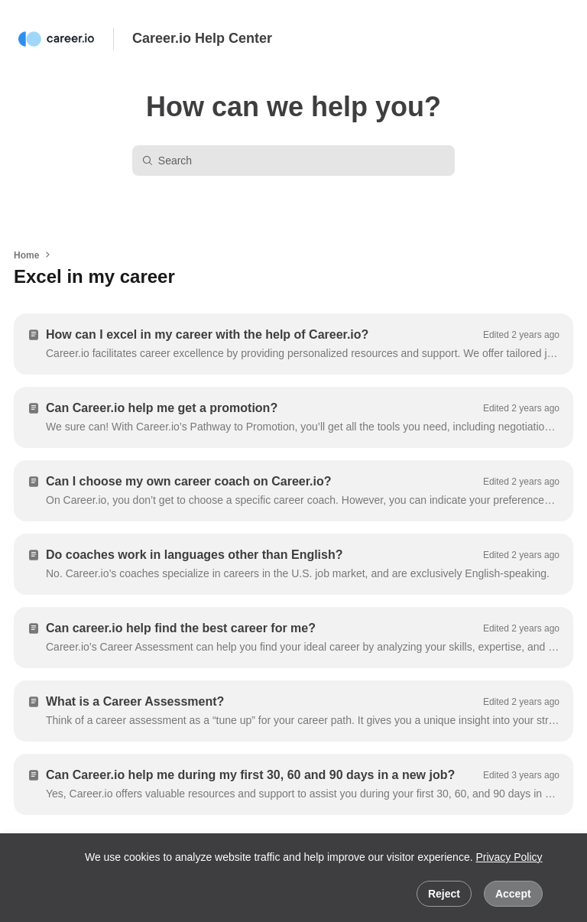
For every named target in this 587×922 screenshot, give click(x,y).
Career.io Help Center (202, 38)
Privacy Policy (508, 857)
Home (26, 255)
